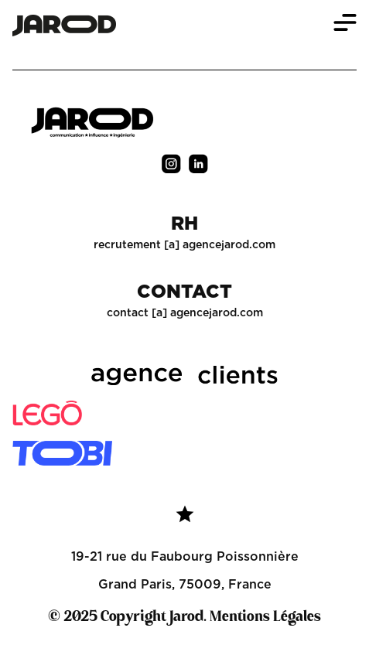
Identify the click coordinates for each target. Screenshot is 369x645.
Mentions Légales (265, 617)
